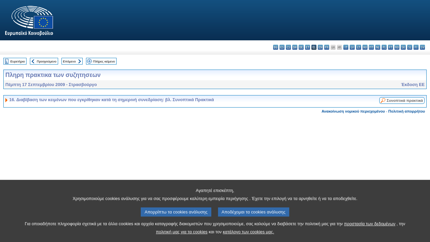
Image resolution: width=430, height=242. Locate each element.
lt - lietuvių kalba (358, 47)
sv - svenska (422, 47)
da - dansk (294, 47)
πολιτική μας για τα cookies (182, 234)
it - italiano (345, 47)
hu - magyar (365, 47)
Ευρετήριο (17, 61)
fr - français (326, 47)
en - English (320, 47)
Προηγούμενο (46, 61)
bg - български (275, 47)
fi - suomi (416, 47)
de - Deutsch (301, 47)
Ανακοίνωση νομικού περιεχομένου (353, 111)
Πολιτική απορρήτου (406, 111)
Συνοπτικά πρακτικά (405, 100)
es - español (282, 47)
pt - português (390, 47)
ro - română (396, 47)
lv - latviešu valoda (352, 47)
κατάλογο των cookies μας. (248, 234)
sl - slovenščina (409, 47)
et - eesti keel (307, 47)
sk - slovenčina (403, 47)
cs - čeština (288, 47)
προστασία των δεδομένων (369, 226)
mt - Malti (371, 47)
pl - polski (384, 47)
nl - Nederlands (377, 47)
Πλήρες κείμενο (104, 61)
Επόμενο (69, 61)
